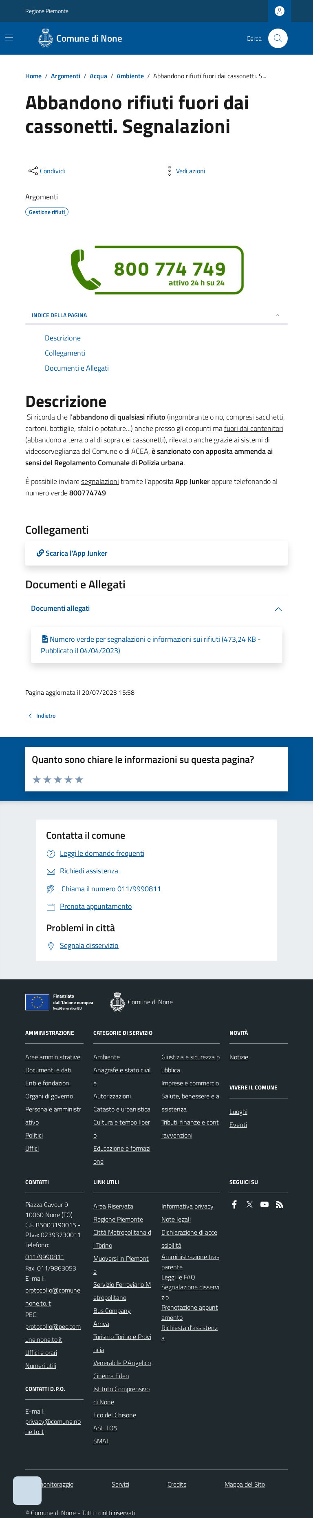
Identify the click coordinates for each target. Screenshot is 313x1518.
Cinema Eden (111, 1376)
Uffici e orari (41, 1352)
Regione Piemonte (46, 11)
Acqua (98, 76)
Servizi (120, 1484)
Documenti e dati (48, 1070)
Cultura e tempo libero (121, 1128)
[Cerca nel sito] (275, 38)
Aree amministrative (52, 1057)
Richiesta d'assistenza (189, 1333)
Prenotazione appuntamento (189, 1312)
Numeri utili (40, 1365)
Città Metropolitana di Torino (122, 1238)
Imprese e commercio (190, 1083)
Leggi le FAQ (178, 1277)
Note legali (176, 1219)
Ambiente (130, 76)
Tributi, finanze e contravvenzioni (190, 1128)
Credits (177, 1484)
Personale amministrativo (53, 1115)
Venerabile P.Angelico (122, 1363)
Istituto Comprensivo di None (121, 1395)
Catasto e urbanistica (121, 1109)
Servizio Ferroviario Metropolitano (122, 1290)
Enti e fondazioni (48, 1083)
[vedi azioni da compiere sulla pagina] (184, 170)
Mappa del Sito (245, 1484)
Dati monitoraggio (49, 1484)
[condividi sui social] (46, 170)
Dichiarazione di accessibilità (189, 1238)
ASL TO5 (105, 1428)
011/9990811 (44, 1257)
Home (33, 76)
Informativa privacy (187, 1206)
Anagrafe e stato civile (122, 1076)
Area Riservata (113, 1206)
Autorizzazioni (112, 1096)
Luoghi (238, 1111)
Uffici (32, 1148)
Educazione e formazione (121, 1154)
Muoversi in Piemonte (121, 1264)
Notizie (238, 1057)
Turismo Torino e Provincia (122, 1343)
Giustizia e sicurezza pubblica (190, 1063)
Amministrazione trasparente (190, 1262)
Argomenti (65, 76)
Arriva (101, 1323)
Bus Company (112, 1310)
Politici (34, 1135)
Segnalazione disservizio (190, 1292)
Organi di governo (49, 1096)
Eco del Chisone (114, 1415)
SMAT (101, 1441)
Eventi (238, 1124)
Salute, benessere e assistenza (190, 1102)
